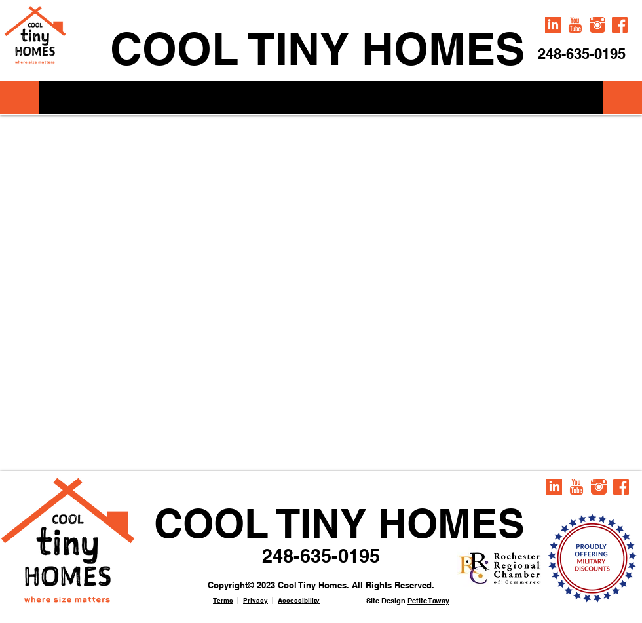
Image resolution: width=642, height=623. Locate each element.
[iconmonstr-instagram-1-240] (597, 25)
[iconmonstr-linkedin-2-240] (553, 25)
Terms (223, 600)
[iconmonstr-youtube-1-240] (575, 25)
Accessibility (299, 600)
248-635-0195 (321, 555)
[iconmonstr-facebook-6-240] (620, 25)
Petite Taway (428, 600)
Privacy (255, 600)
